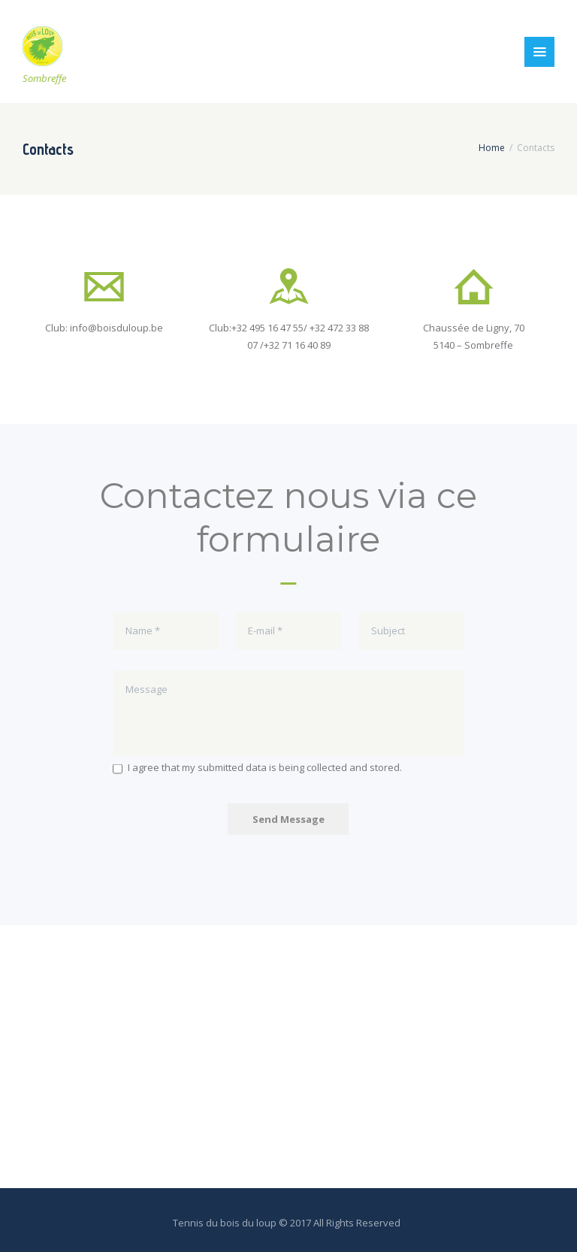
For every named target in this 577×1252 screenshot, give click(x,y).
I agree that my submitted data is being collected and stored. (265, 767)
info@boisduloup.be (116, 327)
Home (492, 147)
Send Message (288, 819)
